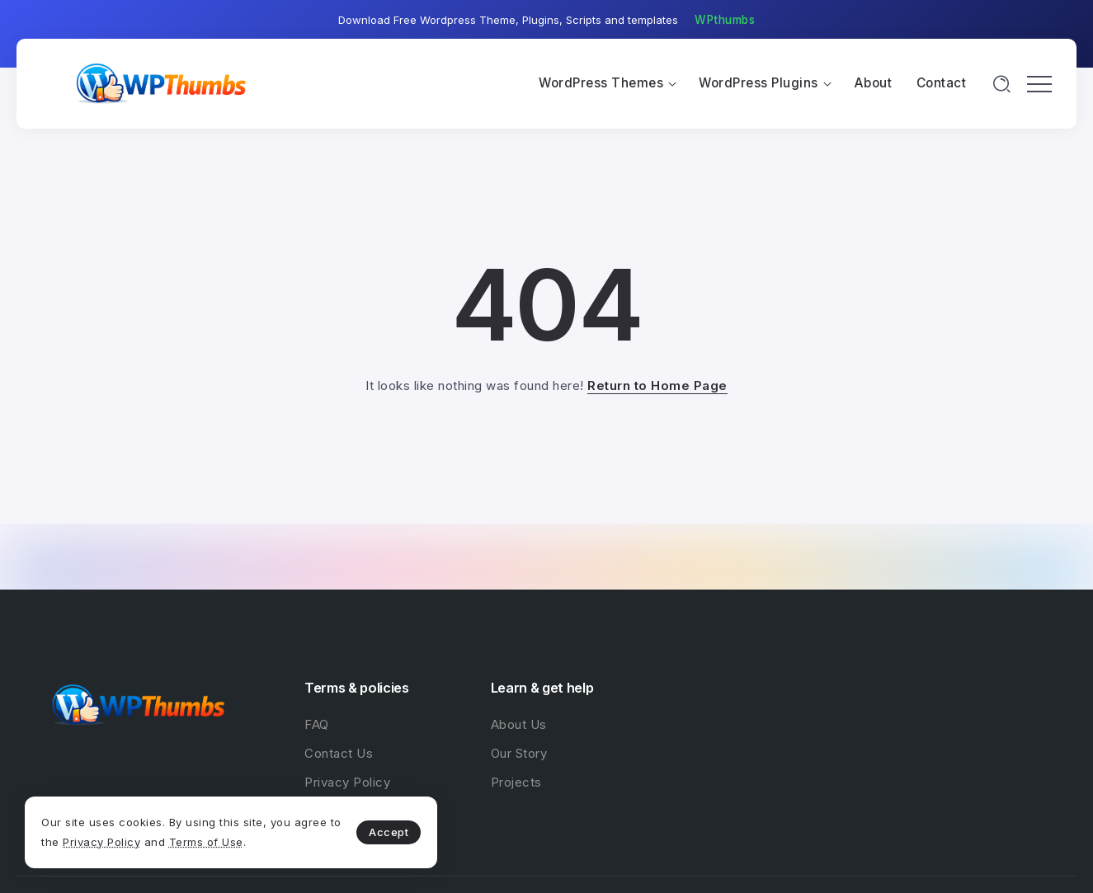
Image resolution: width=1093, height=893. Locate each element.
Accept (388, 832)
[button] (725, 21)
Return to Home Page (657, 385)
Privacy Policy (101, 841)
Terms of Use (206, 841)
